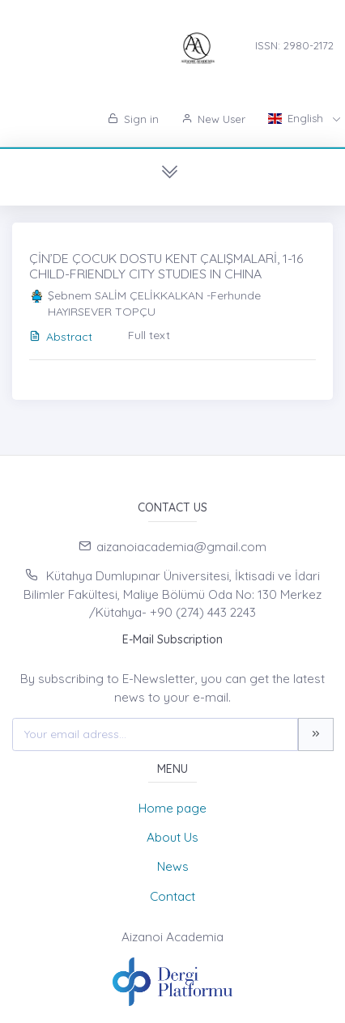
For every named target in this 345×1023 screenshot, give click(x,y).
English (297, 118)
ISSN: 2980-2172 (294, 45)
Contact (172, 896)
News (173, 866)
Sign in (133, 118)
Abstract (60, 336)
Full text (149, 335)
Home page (172, 808)
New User (213, 118)
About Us (172, 837)
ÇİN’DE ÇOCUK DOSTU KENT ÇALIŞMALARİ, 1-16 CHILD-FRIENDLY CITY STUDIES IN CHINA (166, 266)
